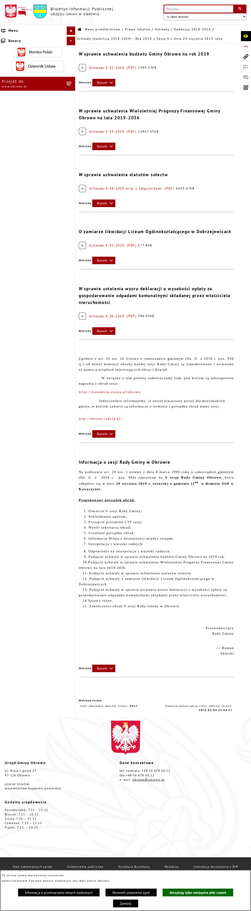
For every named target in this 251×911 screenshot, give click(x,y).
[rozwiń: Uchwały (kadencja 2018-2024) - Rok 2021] (72, 437)
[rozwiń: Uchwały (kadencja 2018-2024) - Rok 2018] (72, 166)
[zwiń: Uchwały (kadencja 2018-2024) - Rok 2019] (72, 183)
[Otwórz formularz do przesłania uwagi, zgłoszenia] (246, 77)
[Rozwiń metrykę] (103, 82)
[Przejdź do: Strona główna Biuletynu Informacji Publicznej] (79, 30)
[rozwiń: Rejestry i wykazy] (72, 860)
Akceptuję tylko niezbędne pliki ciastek (197, 892)
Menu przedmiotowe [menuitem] (20, 39)
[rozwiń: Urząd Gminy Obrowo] (72, 74)
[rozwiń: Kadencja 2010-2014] (72, 131)
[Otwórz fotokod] (246, 87)
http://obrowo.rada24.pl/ (100, 419)
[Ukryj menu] (71, 31)
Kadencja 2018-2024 (192, 29)
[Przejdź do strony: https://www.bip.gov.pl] (246, 46)
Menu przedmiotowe (102, 29)
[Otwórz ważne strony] (246, 67)
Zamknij (125, 903)
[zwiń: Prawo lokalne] (72, 85)
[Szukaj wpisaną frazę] (240, 9)
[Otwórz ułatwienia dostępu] (246, 36)
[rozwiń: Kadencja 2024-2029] (72, 503)
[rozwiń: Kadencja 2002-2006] (72, 120)
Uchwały (162, 29)
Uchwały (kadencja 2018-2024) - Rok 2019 (114, 39)
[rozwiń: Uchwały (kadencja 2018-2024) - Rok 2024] (72, 487)
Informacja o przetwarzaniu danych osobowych (59, 892)
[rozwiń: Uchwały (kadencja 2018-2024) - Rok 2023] (72, 470)
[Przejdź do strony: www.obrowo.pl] (246, 56)
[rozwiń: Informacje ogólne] (72, 50)
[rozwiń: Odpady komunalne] (72, 849)
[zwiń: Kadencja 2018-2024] (72, 154)
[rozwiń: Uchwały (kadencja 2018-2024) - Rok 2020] (72, 420)
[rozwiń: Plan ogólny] (72, 775)
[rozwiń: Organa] (72, 62)
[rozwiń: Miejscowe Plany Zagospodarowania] (72, 759)
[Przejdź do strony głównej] (59, 11)
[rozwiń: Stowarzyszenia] (72, 837)
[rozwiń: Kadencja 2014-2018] (72, 143)
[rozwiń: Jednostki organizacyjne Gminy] (72, 650)
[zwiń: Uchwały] (72, 108)
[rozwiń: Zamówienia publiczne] (72, 673)
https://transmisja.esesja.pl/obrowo (110, 392)
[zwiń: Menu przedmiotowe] (72, 39)
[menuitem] (37, 50)
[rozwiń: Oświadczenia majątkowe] (72, 708)
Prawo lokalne (137, 29)
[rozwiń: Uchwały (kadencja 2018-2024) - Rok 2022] (72, 453)
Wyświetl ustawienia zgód (131, 892)
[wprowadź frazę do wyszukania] (199, 9)
